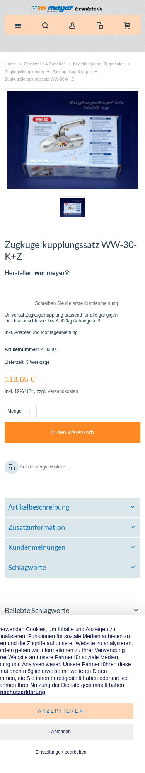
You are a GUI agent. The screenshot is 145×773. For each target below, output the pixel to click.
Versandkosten (63, 391)
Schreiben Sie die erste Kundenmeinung (76, 303)
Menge (14, 411)
